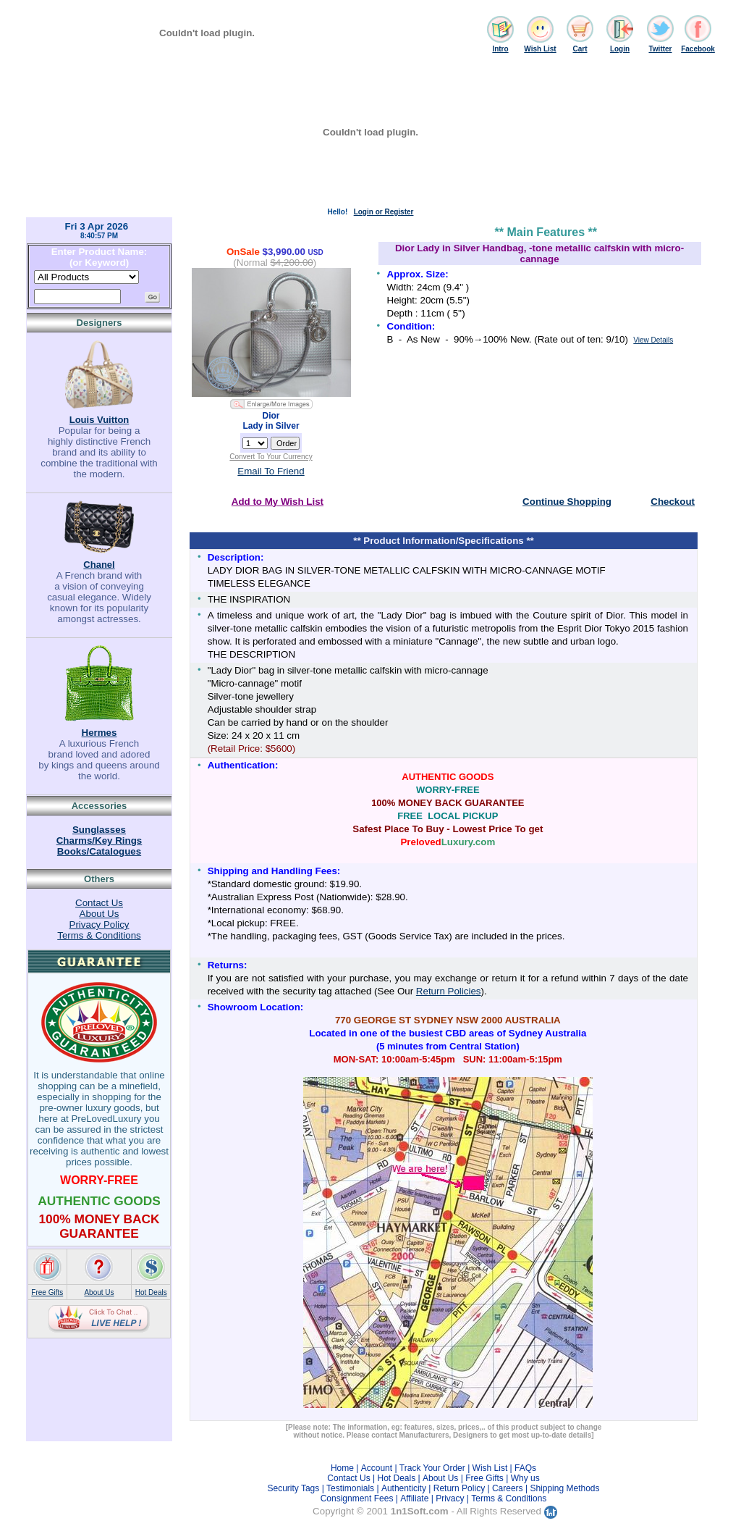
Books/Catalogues (99, 851)
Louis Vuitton (99, 419)
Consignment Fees (357, 1498)
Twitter (660, 49)
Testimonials (350, 1488)
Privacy (450, 1498)
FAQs (525, 1468)
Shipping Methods (564, 1488)
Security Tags (293, 1488)
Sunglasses (99, 829)
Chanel (98, 564)
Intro (500, 49)
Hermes (99, 732)
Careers (507, 1488)
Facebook (698, 49)
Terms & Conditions (99, 935)
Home (342, 1468)
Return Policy (459, 1488)
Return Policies (448, 991)
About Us (99, 913)
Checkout (673, 501)
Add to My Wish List (277, 501)
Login (620, 49)
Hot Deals (151, 1292)
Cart (579, 49)
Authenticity (403, 1488)
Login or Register (384, 212)
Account (376, 1468)
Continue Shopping (566, 501)
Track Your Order (432, 1468)
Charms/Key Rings (99, 840)
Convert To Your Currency (270, 457)
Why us (525, 1478)
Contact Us (99, 902)
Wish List (540, 49)
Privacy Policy (99, 924)
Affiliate (414, 1498)
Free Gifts (47, 1292)
